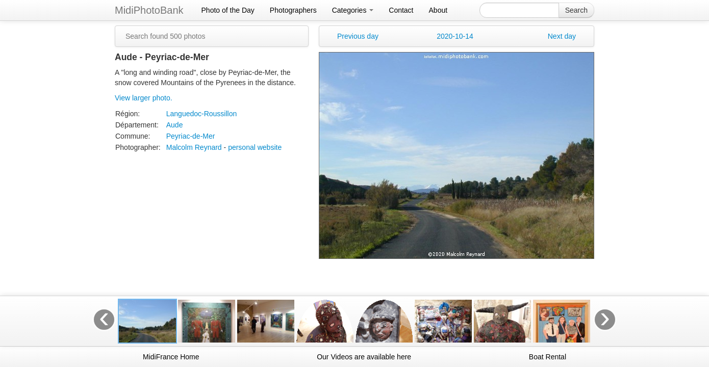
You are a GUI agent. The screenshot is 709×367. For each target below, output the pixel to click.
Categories (353, 10)
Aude (174, 125)
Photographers (293, 10)
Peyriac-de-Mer (190, 136)
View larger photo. (143, 98)
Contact (401, 10)
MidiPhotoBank (149, 10)
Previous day (357, 36)
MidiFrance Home (171, 357)
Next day (562, 36)
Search (576, 10)
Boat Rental (547, 357)
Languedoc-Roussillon (201, 114)
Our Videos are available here (364, 357)
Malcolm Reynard (194, 147)
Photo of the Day (228, 10)
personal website (255, 147)
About (438, 10)
